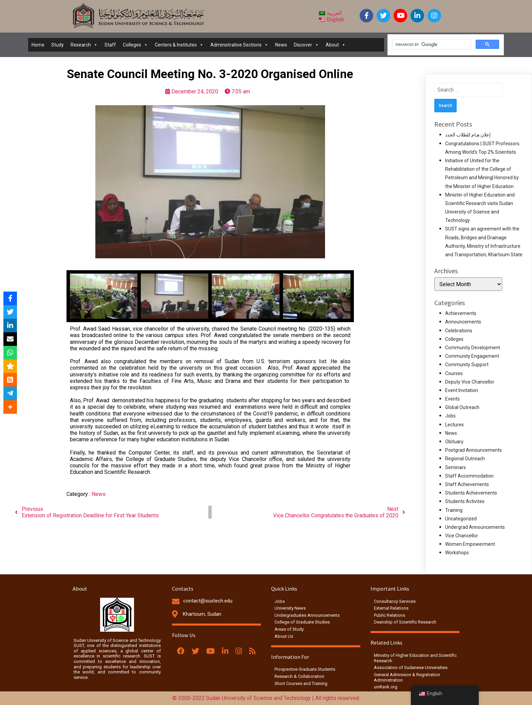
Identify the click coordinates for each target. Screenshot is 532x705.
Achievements (460, 313)
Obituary (454, 441)
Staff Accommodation (469, 476)
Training (453, 510)
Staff (110, 45)
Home (38, 45)
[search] (431, 44)
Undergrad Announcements (475, 527)
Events (452, 399)
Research (84, 45)
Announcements (463, 321)
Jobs (450, 416)
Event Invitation (461, 390)
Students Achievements (471, 493)
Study (57, 45)
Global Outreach (462, 407)
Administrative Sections (239, 45)
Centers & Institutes (179, 45)
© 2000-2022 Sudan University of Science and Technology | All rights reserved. (266, 698)
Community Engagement (472, 356)
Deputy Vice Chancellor (469, 382)
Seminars (455, 467)
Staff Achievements (467, 484)
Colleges (135, 45)
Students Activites (464, 501)
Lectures (454, 424)
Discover (306, 45)
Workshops (457, 552)
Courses (454, 373)
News (281, 45)
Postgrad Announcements (473, 450)
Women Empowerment (470, 544)
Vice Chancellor (461, 535)
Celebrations (458, 330)
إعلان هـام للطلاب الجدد (468, 134)
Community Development (472, 347)
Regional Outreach (465, 458)
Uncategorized (461, 518)
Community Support (467, 364)
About (336, 45)
